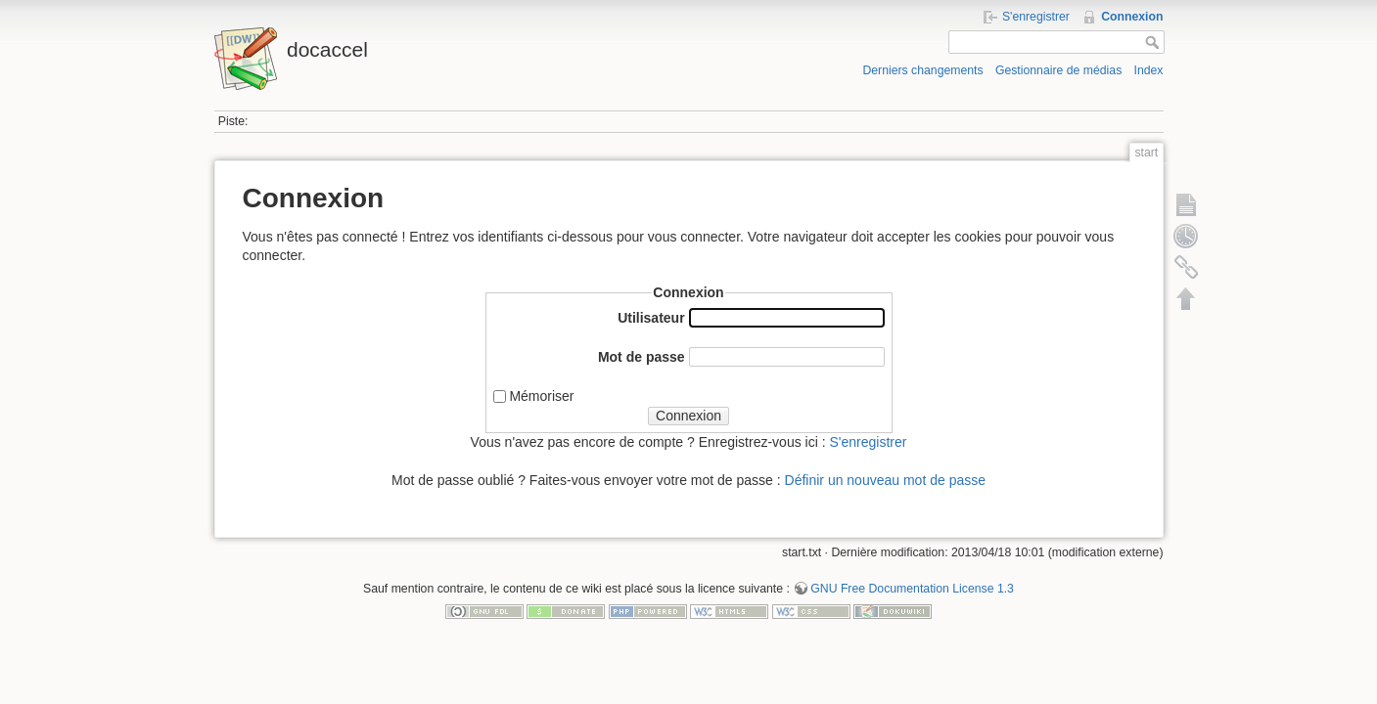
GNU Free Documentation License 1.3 (912, 588)
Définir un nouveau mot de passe (885, 480)
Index (1149, 70)
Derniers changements (922, 70)
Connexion (1132, 16)
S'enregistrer (1036, 16)
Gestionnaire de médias (1058, 70)
